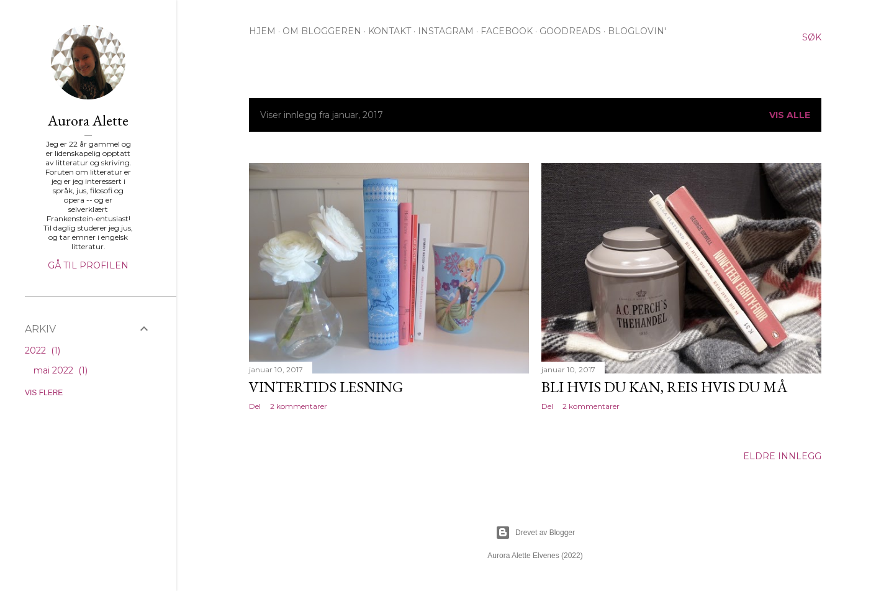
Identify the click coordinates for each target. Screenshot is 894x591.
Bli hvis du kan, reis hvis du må (664, 386)
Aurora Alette (88, 120)
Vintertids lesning (326, 386)
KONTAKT (389, 31)
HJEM (262, 31)
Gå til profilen (88, 265)
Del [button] (255, 406)
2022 (42, 350)
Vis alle (789, 115)
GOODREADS (570, 31)
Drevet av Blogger (535, 532)
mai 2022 (61, 370)
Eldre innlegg (782, 456)
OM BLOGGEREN (321, 31)
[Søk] (811, 37)
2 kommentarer (298, 406)
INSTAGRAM (446, 31)
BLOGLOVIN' (637, 31)
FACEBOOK (507, 31)
